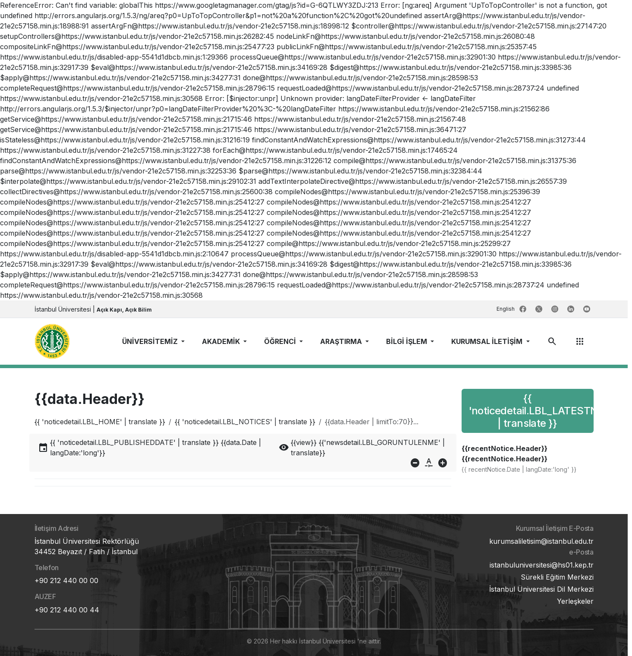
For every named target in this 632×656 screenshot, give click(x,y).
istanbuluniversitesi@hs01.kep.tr (542, 565)
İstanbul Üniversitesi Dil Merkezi (541, 589)
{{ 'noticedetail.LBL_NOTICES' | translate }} (245, 421)
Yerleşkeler (575, 601)
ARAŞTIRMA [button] (342, 341)
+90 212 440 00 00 (66, 580)
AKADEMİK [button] (222, 341)
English (506, 309)
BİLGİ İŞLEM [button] (407, 341)
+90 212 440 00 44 (67, 610)
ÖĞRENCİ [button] (281, 341)
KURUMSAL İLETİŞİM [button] (487, 341)
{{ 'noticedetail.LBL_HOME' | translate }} (100, 421)
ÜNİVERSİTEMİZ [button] (150, 341)
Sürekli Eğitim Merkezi (557, 577)
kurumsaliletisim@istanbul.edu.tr (541, 541)
